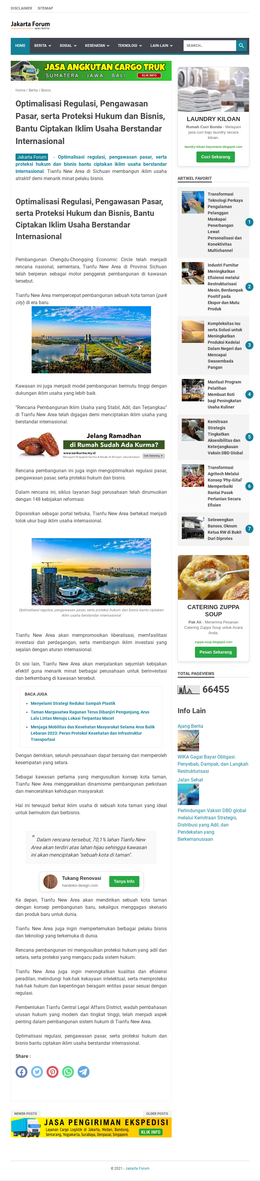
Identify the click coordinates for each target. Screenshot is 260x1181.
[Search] (210, 45)
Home (20, 46)
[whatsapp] (68, 1072)
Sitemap (45, 8)
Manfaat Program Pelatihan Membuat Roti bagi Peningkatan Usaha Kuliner (224, 394)
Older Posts (157, 1114)
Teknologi (127, 46)
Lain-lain (159, 46)
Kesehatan (95, 46)
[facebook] (21, 1072)
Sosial (66, 46)
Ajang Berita (190, 726)
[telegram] (84, 1072)
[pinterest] (53, 1072)
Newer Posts (25, 1114)
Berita (40, 46)
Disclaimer (21, 8)
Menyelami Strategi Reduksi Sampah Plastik (73, 703)
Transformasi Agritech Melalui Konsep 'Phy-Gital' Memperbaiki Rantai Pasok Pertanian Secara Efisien (225, 486)
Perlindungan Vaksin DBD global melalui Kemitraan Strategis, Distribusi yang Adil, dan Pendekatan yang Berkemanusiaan (212, 825)
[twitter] (37, 1072)
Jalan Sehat (190, 780)
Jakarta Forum (31, 157)
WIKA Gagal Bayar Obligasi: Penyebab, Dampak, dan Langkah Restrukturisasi (213, 764)
